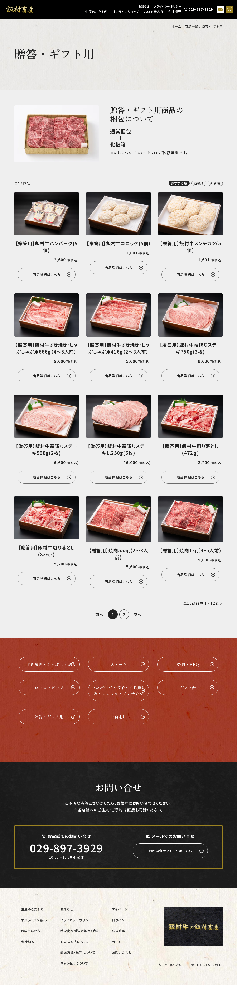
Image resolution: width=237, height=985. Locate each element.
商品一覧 (191, 26)
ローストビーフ (49, 687)
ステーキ (118, 664)
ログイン (118, 920)
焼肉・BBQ (188, 664)
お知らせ (144, 6)
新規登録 (119, 931)
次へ (138, 614)
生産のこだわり (96, 11)
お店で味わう (153, 11)
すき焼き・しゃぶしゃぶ (49, 664)
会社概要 (175, 11)
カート (116, 941)
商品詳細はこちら (46, 274)
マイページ (120, 909)
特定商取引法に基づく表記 (80, 931)
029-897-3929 (201, 9)
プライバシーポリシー (168, 6)
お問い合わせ (122, 952)
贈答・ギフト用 (49, 717)
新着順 (215, 183)
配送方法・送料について (77, 952)
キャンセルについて (74, 963)
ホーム (177, 26)
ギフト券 (188, 687)
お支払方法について (75, 941)
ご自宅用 (118, 717)
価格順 (199, 183)
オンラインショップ (125, 11)
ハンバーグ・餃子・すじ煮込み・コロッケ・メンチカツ (118, 690)
